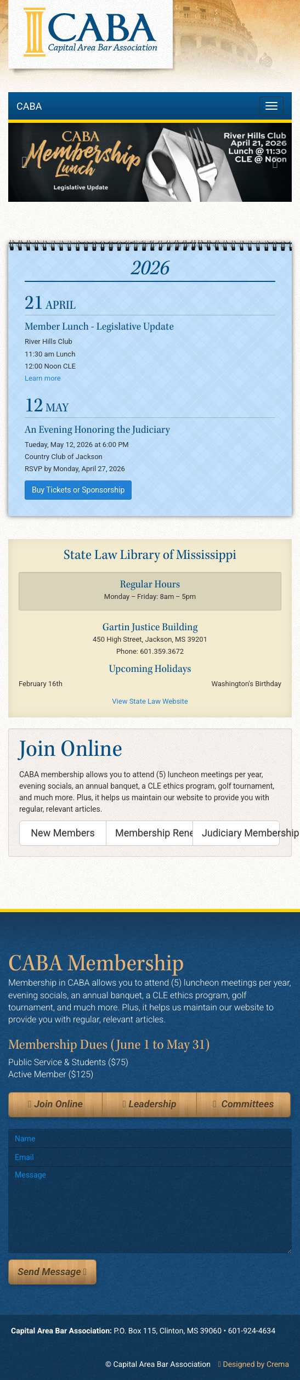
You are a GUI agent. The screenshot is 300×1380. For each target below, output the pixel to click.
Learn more (43, 378)
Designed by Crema (253, 1364)
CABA (29, 106)
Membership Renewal (154, 833)
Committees (243, 1104)
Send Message (52, 1271)
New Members (62, 833)
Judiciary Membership (241, 833)
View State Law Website (150, 701)
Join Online (55, 1104)
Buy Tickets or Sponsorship (78, 489)
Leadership (149, 1104)
